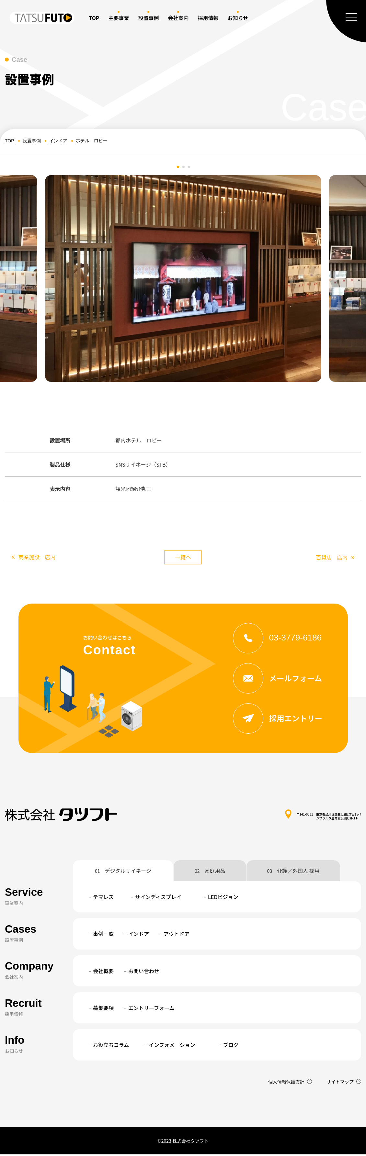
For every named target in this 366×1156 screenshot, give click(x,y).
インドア (58, 140)
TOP (94, 18)
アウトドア (176, 935)
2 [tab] (183, 167)
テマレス (103, 898)
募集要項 (103, 1009)
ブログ (231, 1046)
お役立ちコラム (111, 1046)
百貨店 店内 (333, 558)
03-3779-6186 (280, 638)
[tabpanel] (183, 278)
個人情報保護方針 (286, 1083)
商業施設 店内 (35, 557)
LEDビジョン (223, 898)
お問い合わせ (143, 972)
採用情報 (208, 18)
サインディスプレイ (158, 898)
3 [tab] (189, 167)
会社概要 (103, 972)
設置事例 (32, 140)
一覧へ (183, 557)
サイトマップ (340, 1083)
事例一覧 (103, 935)
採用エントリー (280, 720)
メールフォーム (280, 679)
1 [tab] (178, 167)
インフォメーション (172, 1046)
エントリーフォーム (151, 1009)
